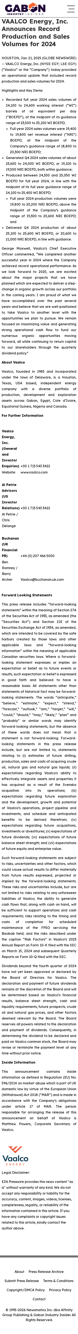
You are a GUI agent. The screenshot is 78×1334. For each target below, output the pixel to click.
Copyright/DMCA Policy (26, 1290)
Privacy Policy (60, 1290)
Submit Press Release (22, 1281)
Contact (39, 1299)
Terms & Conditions (58, 1281)
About (19, 1272)
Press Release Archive (46, 1272)
